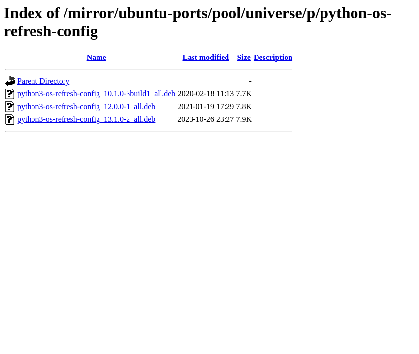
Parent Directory (43, 81)
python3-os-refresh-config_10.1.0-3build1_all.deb (96, 93)
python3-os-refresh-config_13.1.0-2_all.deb (86, 119)
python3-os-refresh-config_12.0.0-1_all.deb (86, 106)
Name (96, 57)
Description (273, 57)
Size (244, 57)
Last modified (205, 57)
